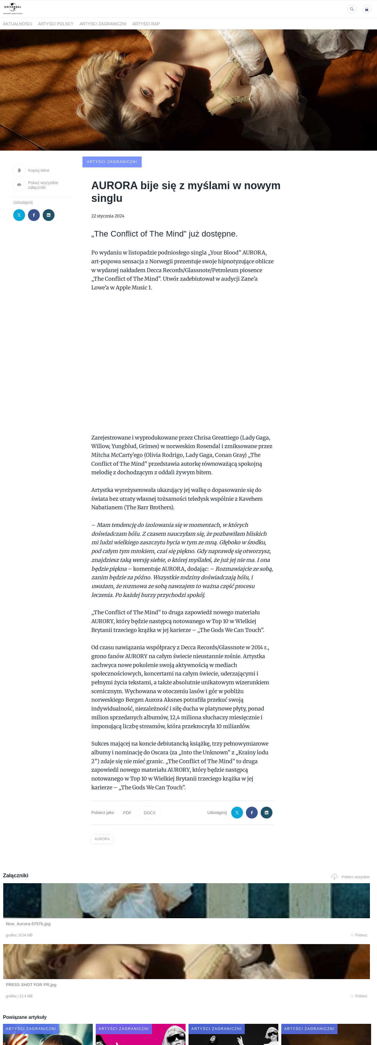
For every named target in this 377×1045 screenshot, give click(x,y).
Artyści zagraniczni (103, 23)
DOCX (150, 768)
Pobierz (80, 892)
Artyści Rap (146, 23)
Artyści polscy (56, 23)
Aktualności (17, 23)
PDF (127, 768)
